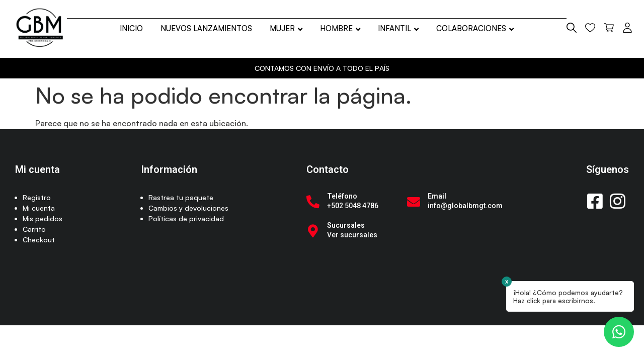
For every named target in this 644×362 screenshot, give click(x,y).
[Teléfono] (312, 201)
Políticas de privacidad (186, 218)
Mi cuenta (39, 208)
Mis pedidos (42, 218)
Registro (37, 197)
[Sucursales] (312, 230)
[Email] (413, 201)
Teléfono (342, 196)
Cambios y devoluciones (188, 208)
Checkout (39, 239)
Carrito (34, 229)
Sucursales (346, 225)
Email (437, 196)
